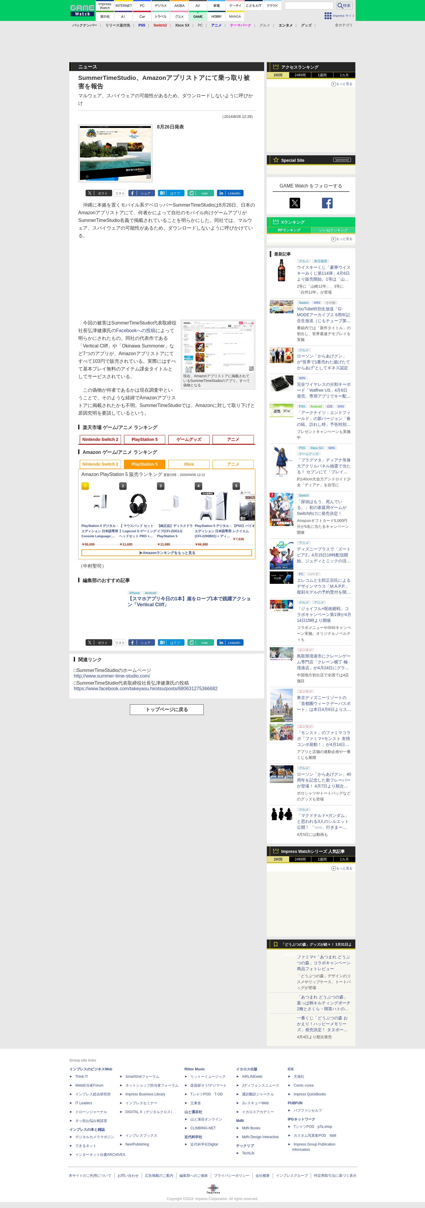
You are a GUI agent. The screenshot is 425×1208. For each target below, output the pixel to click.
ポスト (103, 193)
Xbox (189, 464)
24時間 (300, 75)
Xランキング (293, 222)
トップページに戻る (167, 709)
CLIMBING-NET (203, 1128)
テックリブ (245, 1146)
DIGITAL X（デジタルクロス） (149, 1112)
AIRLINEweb (252, 1076)
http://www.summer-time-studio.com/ (112, 675)
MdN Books (251, 1128)
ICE (291, 1069)
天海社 (299, 1076)
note (205, 193)
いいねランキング (333, 230)
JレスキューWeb (255, 1103)
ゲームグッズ (188, 439)
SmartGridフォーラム (142, 1076)
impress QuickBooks (310, 1094)
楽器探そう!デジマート (208, 1085)
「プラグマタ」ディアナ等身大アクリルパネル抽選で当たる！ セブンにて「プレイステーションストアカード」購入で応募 (324, 472)
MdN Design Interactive (260, 1137)
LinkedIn (234, 193)
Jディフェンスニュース (260, 1085)
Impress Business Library (145, 1094)
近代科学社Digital (204, 1144)
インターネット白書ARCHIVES (100, 1155)
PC (200, 25)
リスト (120, 193)
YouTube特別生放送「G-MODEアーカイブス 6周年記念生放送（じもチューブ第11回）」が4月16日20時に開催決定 (324, 320)
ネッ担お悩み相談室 (91, 1121)
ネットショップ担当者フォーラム (152, 1085)
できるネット (86, 1146)
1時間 (278, 75)
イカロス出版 (246, 1069)
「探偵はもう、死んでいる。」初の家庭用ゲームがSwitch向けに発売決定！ (321, 507)
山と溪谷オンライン (206, 1119)
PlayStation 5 (145, 439)
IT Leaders (83, 1103)
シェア (146, 193)
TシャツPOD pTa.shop (313, 1127)
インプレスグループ (292, 1176)
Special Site (293, 160)
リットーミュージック (208, 1076)
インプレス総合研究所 (93, 1094)
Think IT (81, 1076)
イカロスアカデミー (258, 1112)
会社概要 (263, 1176)
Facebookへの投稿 (136, 330)
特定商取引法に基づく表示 (335, 1176)
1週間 (322, 75)
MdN (240, 1121)
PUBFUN (295, 1103)
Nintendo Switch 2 (100, 439)
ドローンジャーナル (91, 1112)
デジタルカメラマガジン (94, 1137)
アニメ (233, 439)
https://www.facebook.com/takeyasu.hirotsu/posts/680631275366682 (146, 688)
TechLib (248, 1153)
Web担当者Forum (89, 1085)
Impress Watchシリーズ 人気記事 (313, 851)
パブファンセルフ (308, 1110)
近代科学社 (193, 1137)
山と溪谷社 (193, 1112)
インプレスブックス (141, 1135)
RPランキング (289, 230)
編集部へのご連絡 (193, 1176)
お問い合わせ (128, 1176)
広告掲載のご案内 (159, 1176)
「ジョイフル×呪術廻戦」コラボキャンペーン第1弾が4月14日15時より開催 (324, 614)
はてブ (175, 193)
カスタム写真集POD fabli (315, 1135)
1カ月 (344, 75)
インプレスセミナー (141, 1103)
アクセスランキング (299, 67)
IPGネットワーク (301, 1119)
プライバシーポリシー (231, 1176)
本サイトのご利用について (90, 1176)
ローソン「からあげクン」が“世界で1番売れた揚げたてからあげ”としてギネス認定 (323, 362)
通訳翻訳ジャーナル (258, 1094)
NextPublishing (137, 1144)
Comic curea (303, 1085)
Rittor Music (194, 1069)
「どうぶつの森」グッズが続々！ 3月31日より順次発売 (316, 946)
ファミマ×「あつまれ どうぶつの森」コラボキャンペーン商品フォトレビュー (324, 963)
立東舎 (195, 1103)
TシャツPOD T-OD (206, 1094)
